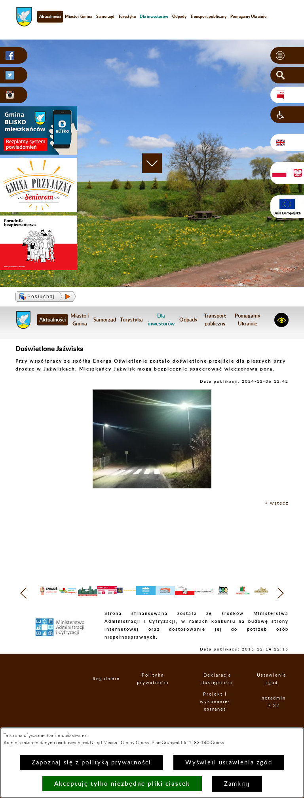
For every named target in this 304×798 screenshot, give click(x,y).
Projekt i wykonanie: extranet (222, 720)
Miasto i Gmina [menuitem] (78, 16)
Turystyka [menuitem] (127, 16)
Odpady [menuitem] (179, 16)
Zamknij (237, 784)
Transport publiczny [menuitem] (208, 16)
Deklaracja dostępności (223, 697)
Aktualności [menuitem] (50, 16)
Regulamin (104, 697)
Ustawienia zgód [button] (275, 697)
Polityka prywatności (158, 697)
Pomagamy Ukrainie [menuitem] (248, 16)
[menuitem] (154, 16)
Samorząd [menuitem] (105, 16)
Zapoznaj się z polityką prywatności (91, 763)
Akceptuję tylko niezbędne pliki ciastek (122, 783)
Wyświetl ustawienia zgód (228, 763)
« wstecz (277, 503)
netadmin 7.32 (277, 720)
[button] (287, 55)
